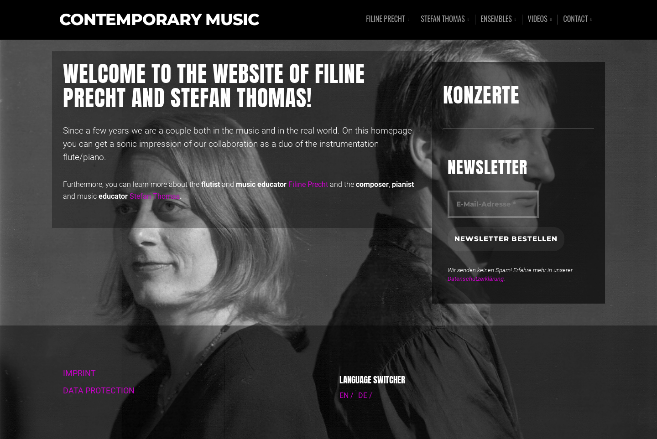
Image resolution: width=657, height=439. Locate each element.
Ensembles (496, 19)
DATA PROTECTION (99, 390)
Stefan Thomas (443, 19)
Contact (575, 19)
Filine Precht (385, 19)
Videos (538, 19)
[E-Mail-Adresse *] (493, 204)
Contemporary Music (159, 20)
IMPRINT (79, 373)
